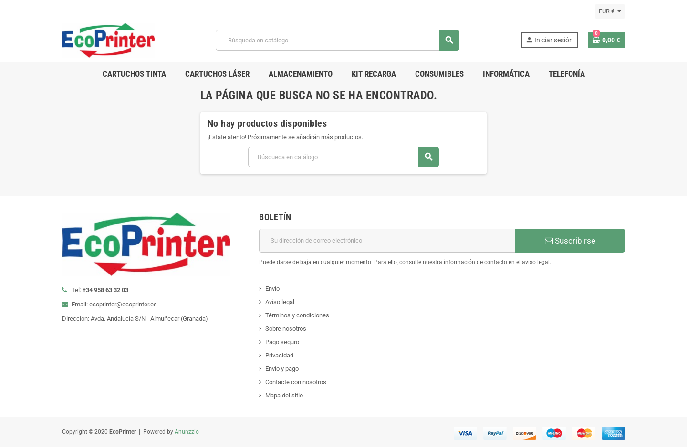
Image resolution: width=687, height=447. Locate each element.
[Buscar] (337, 40)
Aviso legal (279, 301)
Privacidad (279, 355)
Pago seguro (282, 341)
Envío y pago (282, 368)
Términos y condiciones (297, 315)
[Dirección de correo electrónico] (387, 241)
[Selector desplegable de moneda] (610, 11)
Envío (272, 288)
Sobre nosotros (285, 328)
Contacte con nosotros (295, 382)
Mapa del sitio (284, 395)
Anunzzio (187, 431)
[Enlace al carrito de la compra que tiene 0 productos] (606, 40)
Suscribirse (570, 240)
